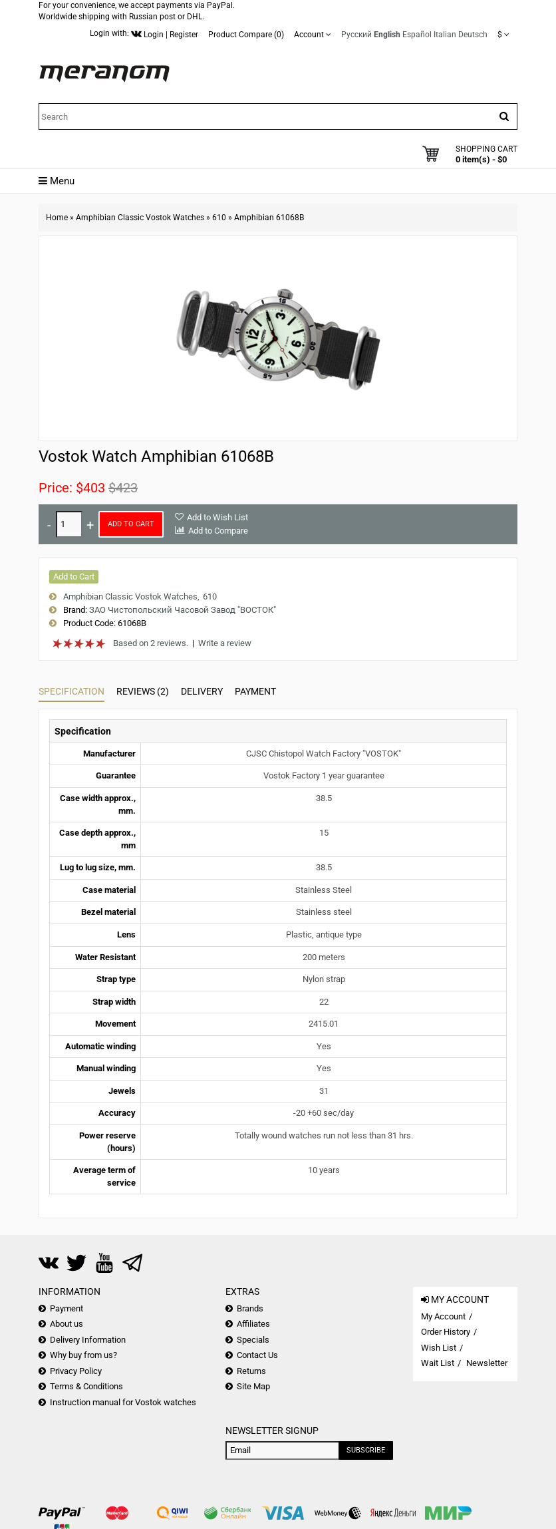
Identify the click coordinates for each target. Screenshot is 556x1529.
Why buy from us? (83, 1355)
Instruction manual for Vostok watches (123, 1402)
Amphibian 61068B (269, 217)
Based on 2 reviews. (150, 643)
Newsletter (486, 1363)
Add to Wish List (217, 517)
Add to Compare (218, 531)
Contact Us (257, 1355)
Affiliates (253, 1324)
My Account (443, 1316)
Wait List (437, 1363)
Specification (71, 691)
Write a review (224, 643)
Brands (250, 1308)
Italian (445, 34)
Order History (445, 1332)
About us (66, 1324)
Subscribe (366, 1450)
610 (219, 217)
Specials (253, 1340)
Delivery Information (88, 1340)
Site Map (253, 1386)
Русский (356, 34)
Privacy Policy (76, 1371)
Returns (251, 1371)
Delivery (202, 691)
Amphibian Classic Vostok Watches (140, 217)
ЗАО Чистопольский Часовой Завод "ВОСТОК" (182, 610)
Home (57, 217)
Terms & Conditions (86, 1386)
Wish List (438, 1348)
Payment (255, 691)
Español (417, 34)
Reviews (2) (142, 691)
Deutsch (472, 34)
